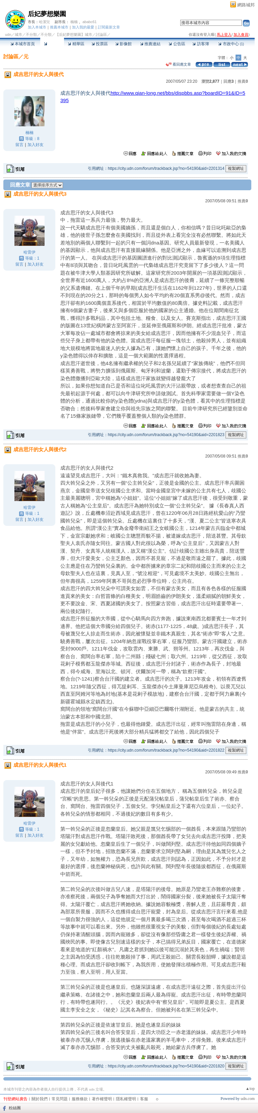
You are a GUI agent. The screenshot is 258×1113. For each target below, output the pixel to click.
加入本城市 (37, 27)
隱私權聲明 (126, 1099)
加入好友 (35, 144)
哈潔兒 (44, 22)
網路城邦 (246, 4)
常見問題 (60, 1099)
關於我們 (39, 1099)
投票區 (99, 44)
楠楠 (74, 22)
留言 (19, 144)
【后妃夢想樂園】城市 (73, 34)
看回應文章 (178, 64)
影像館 (123, 44)
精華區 (76, 44)
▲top (250, 1088)
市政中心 (231, 44)
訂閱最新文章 (109, 27)
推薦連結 (150, 44)
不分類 (31, 34)
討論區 (52, 44)
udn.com (248, 1098)
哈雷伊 (29, 252)
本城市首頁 (22, 44)
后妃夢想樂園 (47, 13)
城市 (18, 34)
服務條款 (80, 1099)
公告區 (177, 44)
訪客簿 (200, 44)
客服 (144, 1099)
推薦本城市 (59, 27)
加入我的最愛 (83, 27)
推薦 (243, 81)
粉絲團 (15, 1108)
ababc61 (89, 22)
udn (8, 34)
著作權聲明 (102, 1099)
